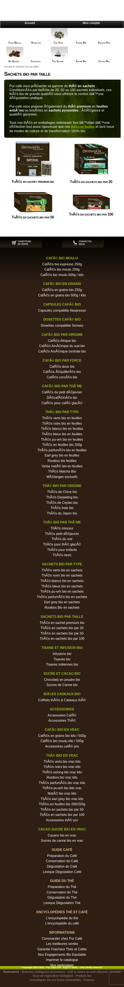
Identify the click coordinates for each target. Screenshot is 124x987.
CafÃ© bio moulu (62, 258)
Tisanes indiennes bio (62, 664)
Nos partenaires (62, 965)
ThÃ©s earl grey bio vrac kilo (62, 799)
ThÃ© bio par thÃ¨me (62, 522)
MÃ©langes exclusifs (62, 477)
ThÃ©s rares (62, 555)
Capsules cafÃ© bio (62, 304)
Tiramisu (88, 980)
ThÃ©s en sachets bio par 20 (62, 628)
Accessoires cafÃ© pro (62, 746)
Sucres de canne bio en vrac (62, 840)
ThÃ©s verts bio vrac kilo (62, 761)
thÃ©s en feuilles (83, 126)
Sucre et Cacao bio (62, 673)
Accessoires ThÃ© (62, 720)
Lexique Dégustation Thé (62, 903)
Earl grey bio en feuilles (62, 455)
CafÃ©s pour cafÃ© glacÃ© (61, 403)
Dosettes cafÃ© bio (62, 319)
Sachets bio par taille (27, 66)
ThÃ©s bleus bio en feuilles (62, 434)
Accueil (30, 23)
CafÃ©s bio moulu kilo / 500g (62, 741)
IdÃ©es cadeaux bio (62, 694)
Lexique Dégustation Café (62, 872)
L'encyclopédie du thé (62, 918)
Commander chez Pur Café (62, 938)
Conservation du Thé (61, 892)
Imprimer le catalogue (62, 960)
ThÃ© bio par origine (62, 486)
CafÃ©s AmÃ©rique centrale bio (62, 351)
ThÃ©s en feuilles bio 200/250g (62, 804)
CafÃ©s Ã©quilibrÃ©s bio (62, 372)
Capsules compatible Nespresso (62, 310)
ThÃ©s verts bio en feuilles (62, 418)
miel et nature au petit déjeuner (88, 971)
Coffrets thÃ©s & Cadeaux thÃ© (62, 700)
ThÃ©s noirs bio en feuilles (62, 423)
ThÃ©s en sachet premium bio (62, 623)
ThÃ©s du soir (62, 539)
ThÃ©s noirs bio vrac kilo (62, 767)
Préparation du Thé (62, 887)
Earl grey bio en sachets (62, 602)
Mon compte (91, 23)
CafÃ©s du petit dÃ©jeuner (62, 392)
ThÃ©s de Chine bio (62, 492)
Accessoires (62, 709)
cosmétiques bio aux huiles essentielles (55, 980)
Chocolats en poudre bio (62, 679)
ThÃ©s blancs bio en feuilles (62, 428)
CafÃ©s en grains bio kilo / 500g (62, 735)
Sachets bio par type (62, 564)
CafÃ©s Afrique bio (62, 340)
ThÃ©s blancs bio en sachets (62, 581)
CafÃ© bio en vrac (62, 729)
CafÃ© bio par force (62, 360)
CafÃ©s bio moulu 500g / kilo (62, 275)
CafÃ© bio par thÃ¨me (62, 386)
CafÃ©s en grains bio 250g (62, 290)
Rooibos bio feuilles (62, 461)
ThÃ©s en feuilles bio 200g (62, 444)
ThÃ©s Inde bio (62, 508)
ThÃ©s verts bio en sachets (62, 570)
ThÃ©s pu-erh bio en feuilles (62, 439)
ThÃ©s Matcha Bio (62, 471)
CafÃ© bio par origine (62, 334)
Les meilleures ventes (62, 944)
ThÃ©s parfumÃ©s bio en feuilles (61, 450)
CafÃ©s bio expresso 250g (62, 264)
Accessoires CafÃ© (62, 715)
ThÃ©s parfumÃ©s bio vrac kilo (62, 783)
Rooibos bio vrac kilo (62, 777)
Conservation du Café (62, 861)
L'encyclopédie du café (62, 923)
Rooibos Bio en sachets (61, 607)
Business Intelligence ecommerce (43, 971)
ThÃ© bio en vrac (62, 755)
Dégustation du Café (62, 866)
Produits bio (83, 975)
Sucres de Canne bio (62, 685)
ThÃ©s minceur (61, 528)
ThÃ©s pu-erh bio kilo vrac (62, 788)
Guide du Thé (62, 881)
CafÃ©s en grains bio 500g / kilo (62, 295)
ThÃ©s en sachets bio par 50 (62, 633)
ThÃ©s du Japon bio (62, 513)
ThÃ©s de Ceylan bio (62, 502)
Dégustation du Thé (62, 897)
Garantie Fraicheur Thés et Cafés (62, 949)
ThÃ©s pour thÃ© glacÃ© (62, 544)
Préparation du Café (62, 856)
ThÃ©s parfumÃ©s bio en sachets (62, 597)
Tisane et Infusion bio (62, 648)
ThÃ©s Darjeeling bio (62, 497)
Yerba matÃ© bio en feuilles (62, 466)
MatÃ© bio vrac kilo (62, 793)
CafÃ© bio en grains (62, 284)
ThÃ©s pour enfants (62, 550)
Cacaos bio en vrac (62, 835)
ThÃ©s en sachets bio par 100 (62, 638)
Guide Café (62, 850)
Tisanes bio (62, 659)
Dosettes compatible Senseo (62, 325)
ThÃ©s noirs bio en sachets (62, 575)
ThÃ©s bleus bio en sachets (62, 586)
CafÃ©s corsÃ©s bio (62, 377)
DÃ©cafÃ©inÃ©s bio (62, 397)
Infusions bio (62, 654)
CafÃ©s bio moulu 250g (62, 269)
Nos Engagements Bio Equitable (62, 954)
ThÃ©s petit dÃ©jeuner (62, 534)
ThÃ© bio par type (62, 412)
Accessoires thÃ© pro (62, 820)
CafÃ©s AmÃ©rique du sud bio (62, 346)
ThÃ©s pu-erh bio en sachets (62, 591)
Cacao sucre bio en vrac (62, 829)
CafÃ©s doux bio (61, 366)
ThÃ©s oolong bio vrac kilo (62, 772)
